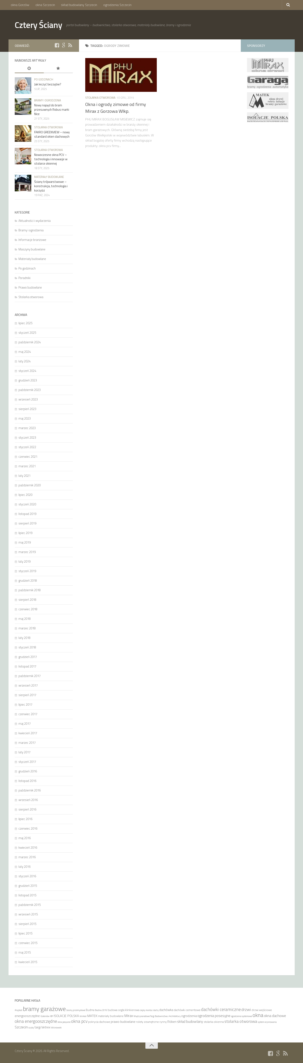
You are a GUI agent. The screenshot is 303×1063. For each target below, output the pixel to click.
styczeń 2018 (27, 647)
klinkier (83, 1016)
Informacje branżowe (32, 239)
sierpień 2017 (27, 695)
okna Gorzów (20, 4)
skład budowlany (190, 1021)
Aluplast (18, 1010)
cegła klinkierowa (128, 1010)
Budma (90, 1010)
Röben (171, 1021)
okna (258, 1015)
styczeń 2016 (27, 876)
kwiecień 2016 (27, 847)
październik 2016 (29, 790)
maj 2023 (24, 418)
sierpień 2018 (27, 599)
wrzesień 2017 (28, 685)
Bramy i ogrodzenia (47, 100)
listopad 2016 (27, 780)
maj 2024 (24, 351)
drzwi (246, 1009)
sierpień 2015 (27, 923)
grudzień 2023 (27, 380)
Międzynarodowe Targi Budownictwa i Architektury (157, 1016)
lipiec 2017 (25, 704)
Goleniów (44, 1016)
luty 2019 (24, 561)
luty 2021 (24, 475)
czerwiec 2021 (27, 456)
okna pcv (79, 1021)
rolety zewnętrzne (147, 1022)
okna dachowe (275, 1015)
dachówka (166, 1009)
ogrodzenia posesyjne (213, 1015)
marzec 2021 (27, 466)
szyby (31, 1027)
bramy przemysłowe (75, 1010)
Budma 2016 (101, 1010)
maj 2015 (24, 952)
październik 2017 (29, 675)
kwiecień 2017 (27, 733)
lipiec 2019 (25, 532)
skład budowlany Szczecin (78, 4)
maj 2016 (24, 838)
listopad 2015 (27, 895)
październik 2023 (29, 389)
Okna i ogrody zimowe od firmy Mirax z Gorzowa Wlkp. (115, 108)
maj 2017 (24, 723)
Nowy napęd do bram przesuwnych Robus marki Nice (51, 109)
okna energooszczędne (36, 1021)
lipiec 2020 (25, 494)
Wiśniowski (56, 1027)
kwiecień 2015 (27, 962)
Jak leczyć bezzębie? (47, 84)
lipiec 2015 (25, 933)
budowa (112, 1010)
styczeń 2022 (27, 447)
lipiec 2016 (25, 819)
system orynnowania (267, 1022)
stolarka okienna (214, 1022)
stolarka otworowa (240, 1021)
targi (37, 1027)
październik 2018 (29, 590)
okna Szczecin (45, 4)
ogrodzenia (189, 1015)
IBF (51, 1016)
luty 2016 (24, 866)
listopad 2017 (27, 666)
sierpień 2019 (27, 523)
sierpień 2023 (27, 409)
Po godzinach (43, 79)
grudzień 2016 (27, 771)
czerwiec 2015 (27, 942)
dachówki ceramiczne (221, 1009)
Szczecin (21, 1027)
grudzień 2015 (27, 885)
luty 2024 (24, 361)
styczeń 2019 (27, 571)
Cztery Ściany (39, 25)
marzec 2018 (27, 628)
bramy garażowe (44, 1008)
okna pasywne (64, 1022)
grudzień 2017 (27, 656)
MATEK (92, 1015)
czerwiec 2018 (27, 609)
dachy (156, 1010)
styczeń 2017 (27, 761)
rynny (163, 1022)
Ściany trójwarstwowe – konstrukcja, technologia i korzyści (51, 186)
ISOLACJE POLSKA (66, 1015)
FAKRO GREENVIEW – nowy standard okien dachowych (52, 134)
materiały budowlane (111, 1016)
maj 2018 (24, 618)
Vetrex (45, 1027)
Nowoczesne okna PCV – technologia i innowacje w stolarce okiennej (50, 159)
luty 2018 (24, 637)
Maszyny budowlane (31, 249)
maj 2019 (24, 542)
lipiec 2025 (25, 323)
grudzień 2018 (27, 580)
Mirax (128, 1015)
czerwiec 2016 (27, 828)
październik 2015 (29, 904)
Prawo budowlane (30, 287)
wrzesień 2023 (28, 399)
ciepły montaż (146, 1010)
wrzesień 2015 (28, 914)
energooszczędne (27, 1015)
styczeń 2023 (27, 437)
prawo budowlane (123, 1021)
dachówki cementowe (187, 1010)
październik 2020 (29, 485)
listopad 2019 (27, 513)
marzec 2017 (27, 742)
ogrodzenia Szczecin (116, 4)
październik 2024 (29, 342)
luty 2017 (24, 752)
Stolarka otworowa (100, 97)
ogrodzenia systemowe (241, 1016)
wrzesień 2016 (28, 799)
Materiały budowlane (49, 177)
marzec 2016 (27, 857)
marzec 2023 (27, 428)
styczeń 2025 (27, 332)
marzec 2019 (27, 552)
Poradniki (24, 277)
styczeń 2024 (27, 370)
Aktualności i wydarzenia (34, 220)
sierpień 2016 (27, 809)
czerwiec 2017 (27, 714)
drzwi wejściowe (262, 1010)
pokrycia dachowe (99, 1022)
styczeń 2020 (27, 504)
